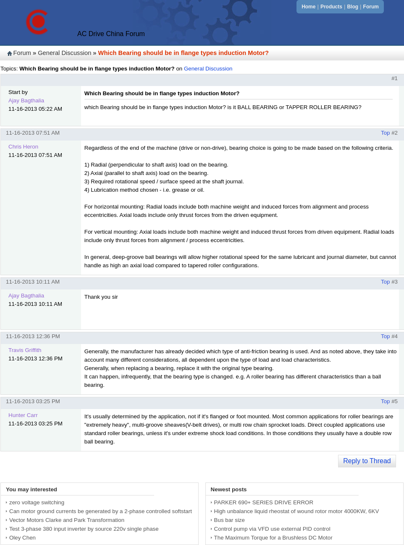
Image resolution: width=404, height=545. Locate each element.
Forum (371, 7)
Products (331, 7)
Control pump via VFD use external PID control (272, 529)
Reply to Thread (367, 460)
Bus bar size (229, 520)
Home (308, 7)
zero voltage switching (36, 502)
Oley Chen (22, 538)
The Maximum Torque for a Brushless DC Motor (273, 538)
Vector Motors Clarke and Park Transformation (66, 520)
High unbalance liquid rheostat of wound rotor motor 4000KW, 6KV (296, 511)
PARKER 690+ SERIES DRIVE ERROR (263, 502)
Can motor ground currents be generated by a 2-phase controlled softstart (100, 511)
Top (385, 133)
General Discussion (64, 53)
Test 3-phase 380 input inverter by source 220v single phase (84, 529)
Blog (352, 7)
